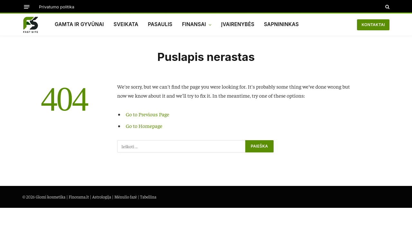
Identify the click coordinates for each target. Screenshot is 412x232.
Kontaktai (373, 24)
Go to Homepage (144, 125)
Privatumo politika (56, 6)
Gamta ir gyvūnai (79, 24)
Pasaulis (160, 24)
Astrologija (101, 196)
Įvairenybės (237, 24)
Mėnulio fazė (125, 196)
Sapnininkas (281, 24)
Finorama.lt (79, 196)
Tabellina (148, 196)
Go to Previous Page (147, 114)
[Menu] (27, 6)
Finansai (194, 24)
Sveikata (126, 24)
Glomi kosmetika (51, 196)
